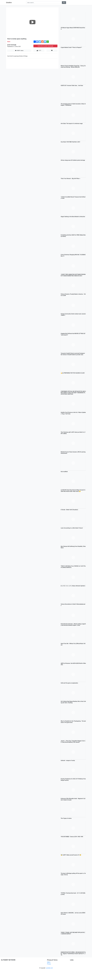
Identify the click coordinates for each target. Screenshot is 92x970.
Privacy (49, 964)
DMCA (48, 962)
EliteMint (9, 2)
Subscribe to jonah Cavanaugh (45, 46)
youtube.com (49, 968)
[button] (64, 2)
